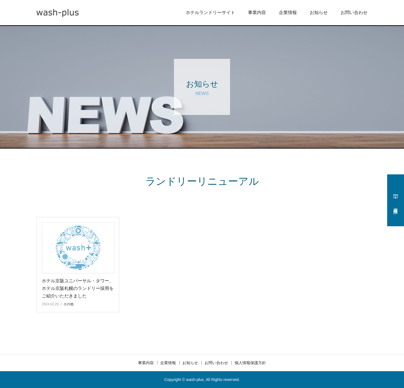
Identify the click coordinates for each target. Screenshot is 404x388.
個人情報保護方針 (250, 363)
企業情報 (288, 12)
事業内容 (257, 12)
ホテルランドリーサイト (210, 12)
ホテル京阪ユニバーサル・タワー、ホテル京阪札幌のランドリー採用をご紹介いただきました (78, 288)
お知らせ (319, 12)
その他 (68, 304)
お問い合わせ (354, 12)
